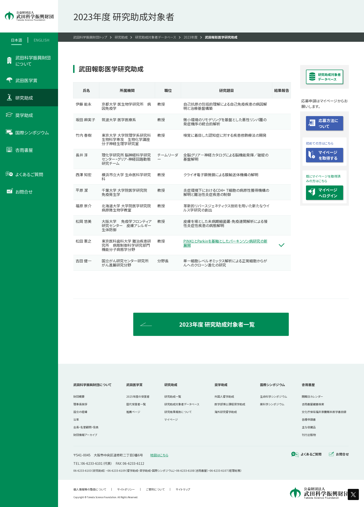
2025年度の (138, 396)
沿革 (76, 419)
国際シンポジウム (272, 384)
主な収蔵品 (309, 427)
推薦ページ (133, 412)
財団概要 (78, 396)
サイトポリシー (126, 489)
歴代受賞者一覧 (136, 404)
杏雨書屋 (308, 384)
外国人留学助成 (224, 396)
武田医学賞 (134, 384)
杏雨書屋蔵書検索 (313, 404)
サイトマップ (183, 489)
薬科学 (272, 404)
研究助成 (170, 384)
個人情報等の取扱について (89, 489)
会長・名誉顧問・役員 (85, 427)
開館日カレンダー (312, 396)
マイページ (171, 419)
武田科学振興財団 (92, 384)
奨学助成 (221, 384)
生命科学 (273, 396)
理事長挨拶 (80, 404)
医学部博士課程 (229, 404)
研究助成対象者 (181, 404)
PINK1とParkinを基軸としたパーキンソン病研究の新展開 (225, 243)
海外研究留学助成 (225, 412)
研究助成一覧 (172, 396)
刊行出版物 (309, 435)
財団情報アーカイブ (85, 435)
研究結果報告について (178, 412)
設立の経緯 (80, 412)
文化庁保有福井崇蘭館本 (324, 412)
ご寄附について (155, 489)
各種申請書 (309, 419)
